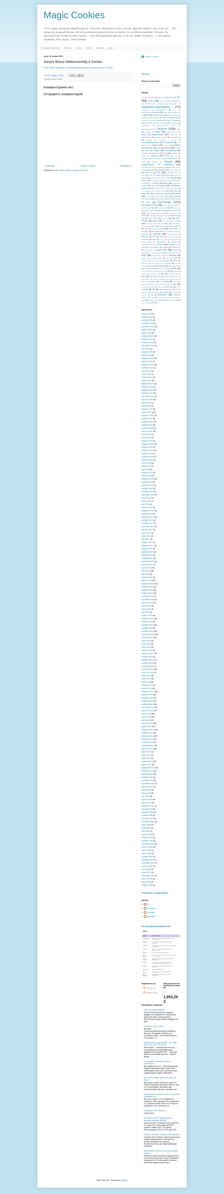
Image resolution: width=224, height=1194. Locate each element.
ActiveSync (149, 173)
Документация (158, 115)
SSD (169, 274)
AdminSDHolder (172, 173)
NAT (168, 237)
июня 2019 (146, 466)
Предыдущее (125, 166)
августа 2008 (147, 847)
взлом (156, 112)
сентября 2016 (148, 561)
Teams (144, 282)
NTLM (162, 239)
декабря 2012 (147, 698)
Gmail (155, 210)
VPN (154, 289)
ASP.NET (174, 178)
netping (175, 237)
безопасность (161, 110)
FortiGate (161, 208)
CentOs (162, 186)
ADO (143, 175)
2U (148, 904)
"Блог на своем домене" (154, 1010)
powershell (161, 250)
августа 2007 (147, 866)
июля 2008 (146, 850)
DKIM (168, 191)
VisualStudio (168, 287)
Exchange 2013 (149, 205)
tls (160, 282)
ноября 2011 (147, 739)
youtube (144, 303)
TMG (166, 281)
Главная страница (50, 48)
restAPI (144, 258)
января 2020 (147, 447)
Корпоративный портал (166, 125)
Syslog (147, 279)
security (168, 263)
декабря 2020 (147, 422)
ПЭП (178, 142)
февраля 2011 (148, 768)
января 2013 (147, 695)
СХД (175, 156)
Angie (176, 175)
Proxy (175, 250)
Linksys (154, 229)
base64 (178, 180)
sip (179, 266)
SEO (176, 263)
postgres (156, 247)
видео (165, 112)
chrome (167, 188)
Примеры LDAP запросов (155, 1110)
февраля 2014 (148, 653)
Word (144, 300)
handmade (165, 213)
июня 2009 (146, 828)
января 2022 (147, 387)
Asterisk (144, 180)
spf (168, 271)
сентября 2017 (148, 526)
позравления (175, 137)
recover (163, 255)
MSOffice (145, 237)
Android (167, 175)
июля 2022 (146, 371)
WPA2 (162, 300)
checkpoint (157, 188)
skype (146, 268)
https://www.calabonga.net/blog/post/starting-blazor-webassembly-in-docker (78, 67)
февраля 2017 (148, 545)
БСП (174, 110)
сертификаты (170, 150)
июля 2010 (146, 790)
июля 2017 (146, 533)
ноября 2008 (147, 837)
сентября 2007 (148, 863)
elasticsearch (159, 199)
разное (155, 145)
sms (160, 268)
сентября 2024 (148, 345)
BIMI (150, 183)
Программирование (150, 142)
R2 (162, 253)
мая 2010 (145, 796)
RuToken (166, 261)
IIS (157, 218)
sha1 (151, 266)
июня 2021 (146, 406)
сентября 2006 (148, 876)
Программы (168, 142)
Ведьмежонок (146, 112)
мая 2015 (145, 612)
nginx (155, 239)
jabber (166, 223)
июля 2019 (146, 463)
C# (145, 186)
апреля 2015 (147, 615)
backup (170, 180)
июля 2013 (146, 676)
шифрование (149, 170)
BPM (178, 183)
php (143, 247)
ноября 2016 (147, 555)
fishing (146, 208)
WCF (176, 289)
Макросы (148, 132)
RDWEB (155, 255)
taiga (176, 279)
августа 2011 (147, 749)
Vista (159, 287)
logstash (171, 229)
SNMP (173, 268)
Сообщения (149, 988)
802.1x (169, 101)
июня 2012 (146, 717)
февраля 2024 (148, 358)
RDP (144, 255)
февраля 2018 (148, 511)
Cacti (154, 186)
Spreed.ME (153, 274)
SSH (176, 274)
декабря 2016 (147, 552)
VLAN (178, 287)
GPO (178, 210)
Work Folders (153, 300)
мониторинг (158, 134)
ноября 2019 (147, 453)
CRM (155, 191)
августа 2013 (147, 672)
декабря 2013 (147, 660)
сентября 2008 (148, 844)
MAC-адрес (155, 231)
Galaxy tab (176, 208)
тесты (162, 158)
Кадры (177, 120)
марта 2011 (146, 764)
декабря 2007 (147, 860)
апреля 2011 (147, 761)
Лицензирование (147, 129)
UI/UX (154, 284)
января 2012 (147, 733)
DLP (155, 194)
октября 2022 (147, 368)
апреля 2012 (147, 723)
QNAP (156, 253)
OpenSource (161, 242)
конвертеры (146, 125)
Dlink (176, 191)
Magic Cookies (74, 15)
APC (159, 178)
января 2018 (147, 514)
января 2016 (147, 587)
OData (176, 239)
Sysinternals (176, 276)
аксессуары (146, 110)
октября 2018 (147, 491)
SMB (153, 268)
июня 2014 (146, 644)
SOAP (144, 271)
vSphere (162, 289)
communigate (146, 191)
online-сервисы (147, 242)
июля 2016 (146, 568)
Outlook (160, 244)
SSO (151, 276)
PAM (176, 244)
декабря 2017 (147, 517)
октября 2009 (147, 818)
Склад (144, 156)
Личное (68, 48)
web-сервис (164, 292)
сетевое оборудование (150, 153)
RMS (175, 258)
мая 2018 (145, 504)
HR (164, 216)
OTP (153, 244)
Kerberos (162, 226)
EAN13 (175, 196)
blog (173, 183)
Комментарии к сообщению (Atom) (73, 170)
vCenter (144, 287)
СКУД (166, 156)
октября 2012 (147, 704)
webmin (144, 295)
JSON (174, 223)
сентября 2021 (148, 396)
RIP (167, 258)
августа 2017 (147, 530)
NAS (161, 237)
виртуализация (175, 112)
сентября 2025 (148, 326)
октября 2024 (147, 342)
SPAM (151, 271)
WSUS (170, 300)
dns (169, 194)
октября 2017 (147, 523)
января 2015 (147, 622)
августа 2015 (147, 603)
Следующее (49, 166)
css (162, 191)
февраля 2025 (148, 336)
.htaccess (145, 97)
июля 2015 (146, 606)
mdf (177, 231)
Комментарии (150, 993)
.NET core (161, 97)
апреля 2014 (147, 650)
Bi (144, 183)
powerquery (148, 250)
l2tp (179, 226)
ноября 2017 (147, 520)
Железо (144, 118)
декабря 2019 (147, 450)
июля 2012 (146, 714)
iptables (172, 221)
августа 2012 (147, 710)
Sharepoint (160, 266)
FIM (179, 205)
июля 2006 (146, 882)
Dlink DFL (146, 194)
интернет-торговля (148, 120)
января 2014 (147, 657)
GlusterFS (147, 210)
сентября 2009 (148, 822)
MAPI (165, 231)
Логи (178, 129)
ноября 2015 (147, 593)
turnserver (145, 284)
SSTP (159, 276)
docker (59, 79)
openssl (174, 242)
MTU (154, 237)
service (144, 266)
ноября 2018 (147, 488)
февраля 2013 (148, 691)
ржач (167, 147)
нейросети (173, 135)
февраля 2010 (148, 806)
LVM (178, 229)
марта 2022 (146, 380)
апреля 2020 (147, 441)
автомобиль (173, 104)
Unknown (151, 908)
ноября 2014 (147, 628)
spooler (144, 274)
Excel (148, 202)
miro (169, 234)
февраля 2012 (148, 730)
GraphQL (149, 213)
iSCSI (147, 223)
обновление (146, 137)
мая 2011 (145, 758)
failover (165, 205)
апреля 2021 (147, 409)
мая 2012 (145, 720)
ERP (169, 199)
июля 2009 (146, 825)
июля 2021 (146, 403)
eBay (143, 199)
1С (179, 97)
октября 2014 (147, 631)
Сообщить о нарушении (154, 893)
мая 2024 (145, 349)
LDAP (146, 229)
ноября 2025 (147, 320)
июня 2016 (146, 571)
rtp (159, 261)
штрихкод (162, 170)
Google (163, 210)
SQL (162, 274)
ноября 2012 (147, 701)
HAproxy (175, 213)
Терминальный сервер (149, 158)
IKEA (163, 218)
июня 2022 (146, 374)
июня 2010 (146, 793)
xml (176, 300)
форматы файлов (164, 167)
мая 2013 (145, 682)
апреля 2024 (147, 352)
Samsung (145, 263)
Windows (162, 294)
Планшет (158, 137)
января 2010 (147, 809)
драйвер (175, 115)
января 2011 (147, 771)
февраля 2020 (148, 444)
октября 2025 (147, 323)
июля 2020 (146, 434)
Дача (110, 48)
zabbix (151, 303)
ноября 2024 (147, 339)
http (143, 218)
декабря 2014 (147, 625)
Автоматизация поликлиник (155, 104)
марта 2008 (146, 853)
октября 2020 (147, 428)
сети (164, 153)
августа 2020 (147, 431)
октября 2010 (147, 780)
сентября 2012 (148, 707)
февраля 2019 (148, 479)
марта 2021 (146, 412)
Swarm (167, 276)
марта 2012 (146, 726)
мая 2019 (145, 469)
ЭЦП (171, 170)
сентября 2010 (148, 783)
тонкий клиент (172, 158)
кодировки (156, 123)
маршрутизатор (172, 132)
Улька (79, 48)
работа (146, 145)
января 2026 (147, 317)
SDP (160, 263)
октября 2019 (147, 457)
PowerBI (165, 247)
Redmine (172, 255)
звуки (152, 118)
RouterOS (145, 261)
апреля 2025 (147, 330)
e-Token (166, 196)
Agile (150, 175)
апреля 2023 (147, 361)
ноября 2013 (147, 663)
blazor (54, 79)
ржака (159, 148)
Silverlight (172, 266)
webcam (175, 292)
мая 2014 (145, 647)
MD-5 (171, 231)
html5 (176, 216)
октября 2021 (147, 393)
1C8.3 (151, 101)
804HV (178, 101)
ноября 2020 (147, 425)
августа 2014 (147, 637)
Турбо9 (154, 162)
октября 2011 (147, 742)
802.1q (162, 101)
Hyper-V (150, 218)
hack (156, 213)
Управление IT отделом (157, 164)
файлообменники (148, 167)
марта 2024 (146, 355)
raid (177, 253)
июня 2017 (146, 536)
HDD (150, 216)
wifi (152, 295)
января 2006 (147, 885)
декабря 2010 (147, 774)
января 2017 (147, 549)
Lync (146, 231)
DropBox (157, 196)
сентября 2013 (148, 669)
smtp (166, 268)
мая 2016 (145, 574)
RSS (153, 261)
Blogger (124, 1180)
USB (167, 284)
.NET (152, 97)
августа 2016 (147, 564)
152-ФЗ (171, 97)
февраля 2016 (148, 584)
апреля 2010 (147, 799)
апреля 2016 (147, 577)
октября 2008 (147, 841)
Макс (89, 48)
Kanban (146, 226)
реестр (165, 145)
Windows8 (161, 297)
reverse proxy (156, 258)
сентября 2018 (148, 495)
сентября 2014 (148, 634)
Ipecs (155, 221)
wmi (169, 297)
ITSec (159, 223)
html (169, 216)
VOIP (146, 289)
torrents (175, 282)
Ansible (144, 178)
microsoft (145, 234)
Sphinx (175, 271)
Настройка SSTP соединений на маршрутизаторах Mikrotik (158, 1119)
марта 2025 (146, 333)
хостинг (177, 167)
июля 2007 (146, 869)
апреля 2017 (147, 542)
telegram (152, 282)
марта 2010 (146, 803)
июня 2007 (146, 872)
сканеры (174, 153)
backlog (162, 180)
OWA (170, 244)
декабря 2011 (147, 736)
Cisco (175, 188)
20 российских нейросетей (156, 926)
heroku (157, 216)
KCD (154, 226)
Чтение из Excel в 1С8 (153, 1026)
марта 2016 (146, 580)
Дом (168, 115)
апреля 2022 (147, 377)
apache (152, 178)
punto (143, 253)
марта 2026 (146, 314)
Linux (161, 229)
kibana (171, 226)
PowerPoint (176, 247)
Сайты (147, 150)
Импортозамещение (170, 118)
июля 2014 (146, 641)
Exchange (164, 202)
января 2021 (147, 418)
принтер (149, 140)
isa (179, 221)
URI (161, 284)
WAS (170, 289)
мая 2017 (145, 539)
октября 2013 (147, 666)
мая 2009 (145, 831)
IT (153, 223)
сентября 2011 (148, 745)
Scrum (153, 263)
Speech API (160, 271)
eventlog (177, 199)
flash (153, 208)
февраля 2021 (148, 415)
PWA (150, 253)
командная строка (170, 123)
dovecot (148, 196)
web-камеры (152, 292)
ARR (165, 178)
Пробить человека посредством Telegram (162, 1134)
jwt (179, 223)
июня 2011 (146, 755)
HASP (144, 216)
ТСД (143, 162)
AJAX (158, 175)
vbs (174, 284)
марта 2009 (146, 834)
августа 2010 (147, 787)
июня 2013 (146, 679)
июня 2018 (146, 501)
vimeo (152, 287)
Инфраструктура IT (164, 120)
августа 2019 (147, 460)
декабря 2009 (147, 812)
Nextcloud (145, 239)
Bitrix (156, 183)
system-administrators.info (161, 279)
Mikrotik (157, 234)
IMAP (170, 218)
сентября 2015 (148, 599)
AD (158, 172)
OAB (168, 239)
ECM (150, 199)
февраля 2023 (148, 365)
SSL (143, 276)
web (143, 292)
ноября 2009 (147, 815)
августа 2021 (147, 399)
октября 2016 (147, 558)
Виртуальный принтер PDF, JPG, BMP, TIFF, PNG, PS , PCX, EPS (160, 1044)
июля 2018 (146, 498)
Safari (175, 261)
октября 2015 (147, 596)
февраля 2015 (148, 618)
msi (176, 234)
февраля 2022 (148, 384)
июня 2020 (146, 438)
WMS (176, 297)
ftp (168, 208)
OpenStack (145, 244)
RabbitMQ (169, 253)
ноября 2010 (147, 777)
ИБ (158, 118)
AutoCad (154, 180)
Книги (147, 123)
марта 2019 (146, 476)
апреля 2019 (147, 472)
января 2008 (147, 856)
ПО (165, 137)
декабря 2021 (147, 390)
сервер (156, 150)
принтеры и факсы (167, 140)
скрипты (154, 156)
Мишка (99, 48)
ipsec (164, 221)
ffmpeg (172, 205)
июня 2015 (146, 609)
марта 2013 (146, 688)
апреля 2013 (147, 685)
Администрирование (156, 106)
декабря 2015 (147, 590)
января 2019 (147, 482)
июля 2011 (146, 752)
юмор (178, 170)
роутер (177, 148)
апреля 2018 (147, 507)
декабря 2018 (147, 485)
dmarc (162, 194)
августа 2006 (147, 879)
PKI (148, 247)
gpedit (171, 210)
